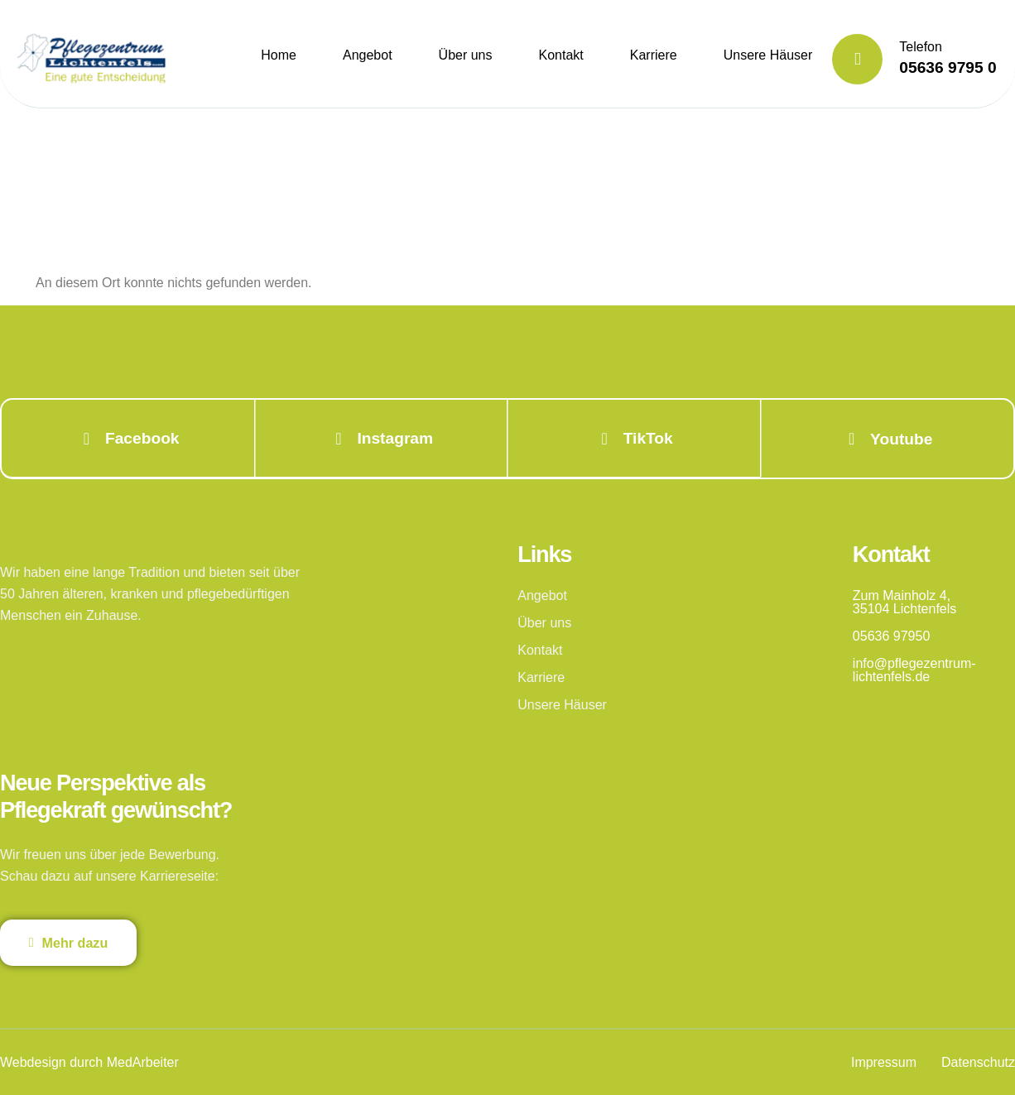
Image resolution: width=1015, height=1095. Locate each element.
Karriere (653, 55)
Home (278, 55)
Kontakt (561, 55)
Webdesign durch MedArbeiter (89, 1061)
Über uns (466, 55)
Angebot (367, 55)
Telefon (920, 47)
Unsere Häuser (768, 55)
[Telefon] (857, 59)
